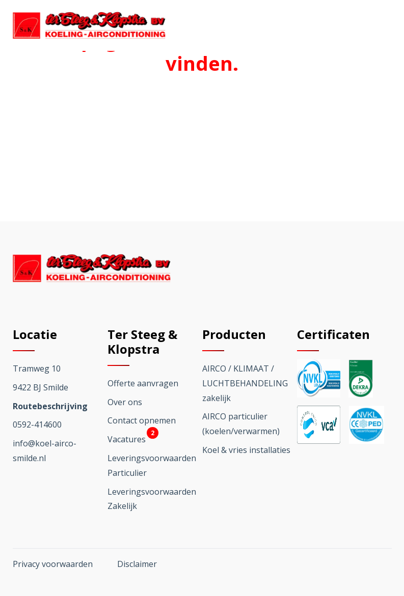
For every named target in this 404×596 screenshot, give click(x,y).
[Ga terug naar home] (89, 25)
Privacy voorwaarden (53, 564)
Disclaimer (137, 564)
